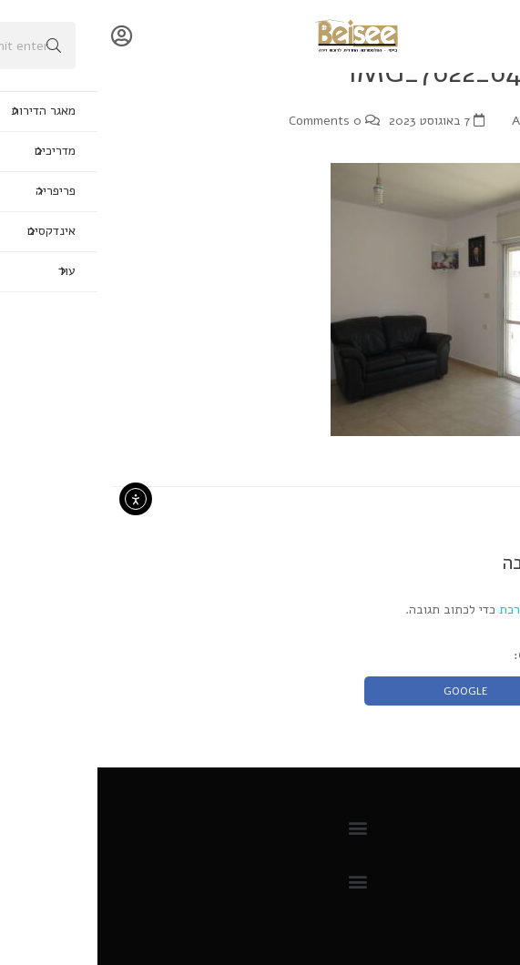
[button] (260, 828)
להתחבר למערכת (446, 609)
